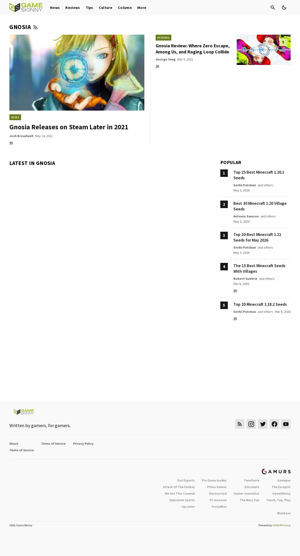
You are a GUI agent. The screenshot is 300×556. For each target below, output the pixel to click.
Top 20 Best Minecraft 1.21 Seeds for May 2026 (257, 237)
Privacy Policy (83, 443)
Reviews (72, 7)
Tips (89, 7)
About (13, 443)
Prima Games (217, 487)
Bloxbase (284, 513)
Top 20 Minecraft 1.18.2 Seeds (260, 304)
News (55, 7)
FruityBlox (219, 506)
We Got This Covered (180, 493)
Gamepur (284, 480)
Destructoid (218, 493)
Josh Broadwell (21, 136)
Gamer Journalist (246, 493)
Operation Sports (182, 500)
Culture (105, 7)
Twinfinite (251, 480)
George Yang (166, 59)
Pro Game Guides (214, 480)
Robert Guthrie (245, 278)
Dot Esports (186, 480)
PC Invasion (218, 500)
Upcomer (188, 506)
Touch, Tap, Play (278, 500)
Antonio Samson (246, 216)
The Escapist (281, 487)
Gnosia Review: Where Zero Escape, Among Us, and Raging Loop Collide (193, 49)
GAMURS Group (282, 525)
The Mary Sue (249, 500)
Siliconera (251, 487)
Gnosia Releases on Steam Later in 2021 (68, 127)
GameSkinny (281, 493)
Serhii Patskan (244, 185)
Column (125, 7)
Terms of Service (53, 443)
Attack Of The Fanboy (179, 487)
